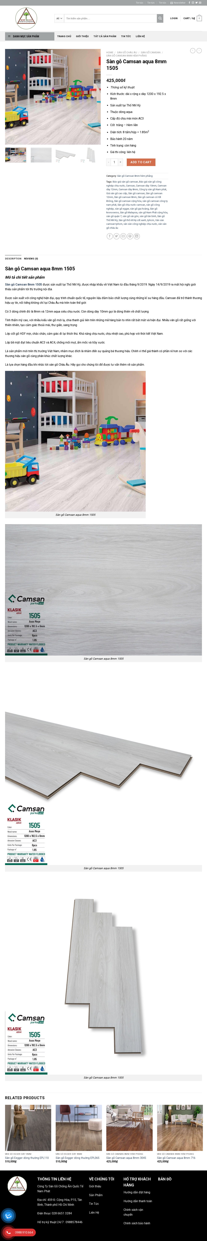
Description (13, 258)
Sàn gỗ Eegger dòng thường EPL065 (77, 1158)
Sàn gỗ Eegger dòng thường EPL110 (27, 1158)
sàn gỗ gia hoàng (139, 208)
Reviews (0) (31, 258)
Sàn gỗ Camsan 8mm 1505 (23, 284)
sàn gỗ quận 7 (114, 216)
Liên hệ (140, 36)
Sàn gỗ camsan (136, 193)
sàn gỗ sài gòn (131, 216)
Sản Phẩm (96, 1195)
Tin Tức (94, 1204)
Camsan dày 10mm (146, 185)
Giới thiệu (82, 36)
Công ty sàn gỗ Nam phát (152, 189)
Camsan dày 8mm (128, 189)
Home (109, 52)
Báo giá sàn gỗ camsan (125, 181)
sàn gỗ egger (122, 208)
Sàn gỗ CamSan (150, 52)
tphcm (150, 220)
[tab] (13, 258)
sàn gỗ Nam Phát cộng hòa (153, 212)
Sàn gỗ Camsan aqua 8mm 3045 (126, 1158)
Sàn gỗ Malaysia (128, 212)
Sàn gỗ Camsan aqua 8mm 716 (176, 1158)
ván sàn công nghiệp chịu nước (140, 223)
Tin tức (139, 2)
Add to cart (141, 162)
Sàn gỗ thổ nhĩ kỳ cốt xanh (132, 220)
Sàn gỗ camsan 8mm (125, 197)
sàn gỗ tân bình (148, 216)
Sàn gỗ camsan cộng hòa (127, 201)
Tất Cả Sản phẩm (105, 36)
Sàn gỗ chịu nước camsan (131, 204)
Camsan (130, 185)
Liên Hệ (94, 1212)
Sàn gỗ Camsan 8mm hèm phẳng (126, 55)
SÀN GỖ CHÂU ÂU (127, 52)
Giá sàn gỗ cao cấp (116, 193)
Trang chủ (64, 36)
